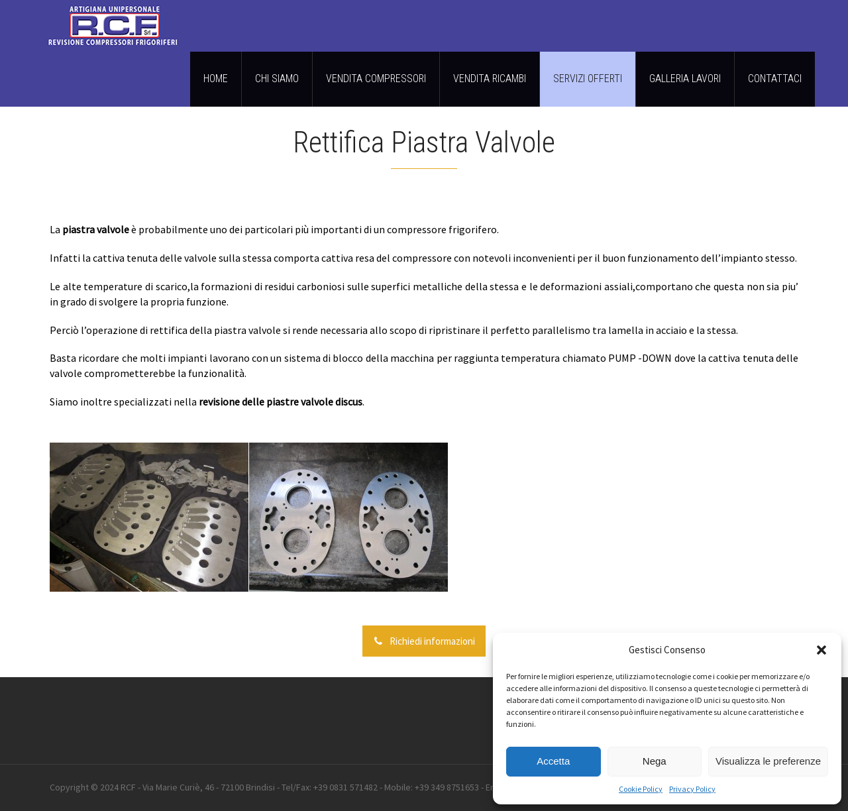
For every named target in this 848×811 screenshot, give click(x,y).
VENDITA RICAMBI (489, 78)
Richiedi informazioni (424, 641)
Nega (654, 761)
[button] (821, 650)
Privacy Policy (692, 789)
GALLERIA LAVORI (685, 78)
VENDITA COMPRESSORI (376, 78)
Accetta (553, 761)
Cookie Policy (640, 789)
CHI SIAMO (277, 78)
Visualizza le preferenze (768, 761)
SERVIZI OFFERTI (587, 78)
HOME (215, 78)
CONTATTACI (775, 78)
